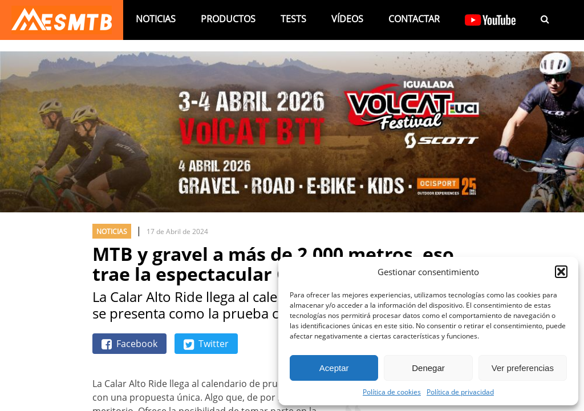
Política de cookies (392, 391)
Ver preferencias (523, 368)
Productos (228, 19)
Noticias (156, 19)
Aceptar (334, 368)
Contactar (414, 19)
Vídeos (347, 19)
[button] (561, 271)
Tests (293, 19)
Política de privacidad (460, 391)
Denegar (428, 368)
